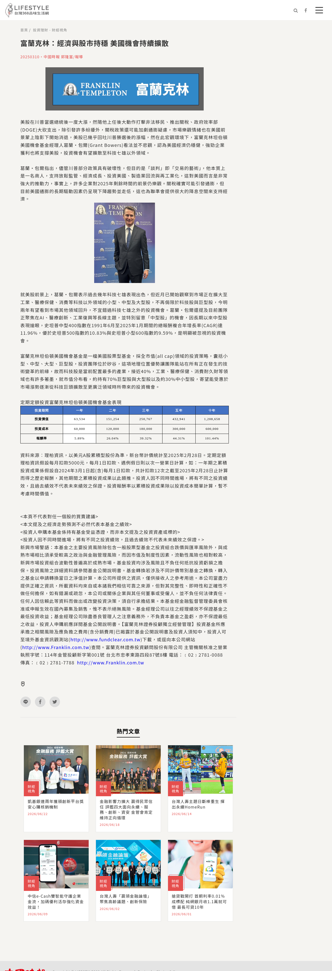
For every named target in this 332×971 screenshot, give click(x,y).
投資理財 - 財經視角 (50, 29)
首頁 (24, 29)
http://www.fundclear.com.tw (105, 639)
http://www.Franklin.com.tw (55, 647)
